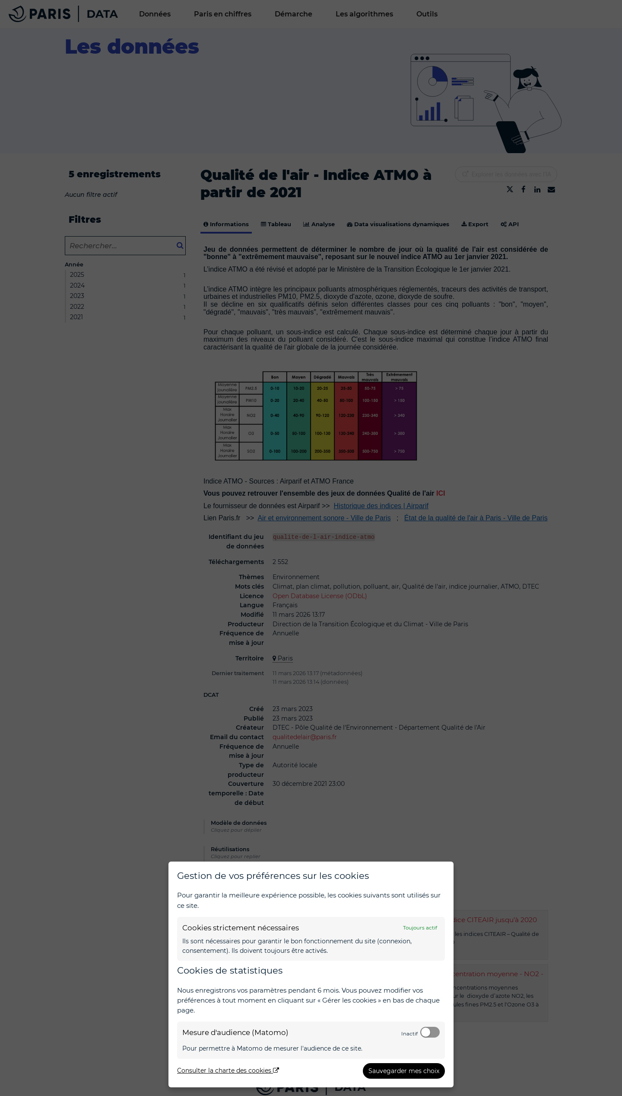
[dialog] (311, 974)
